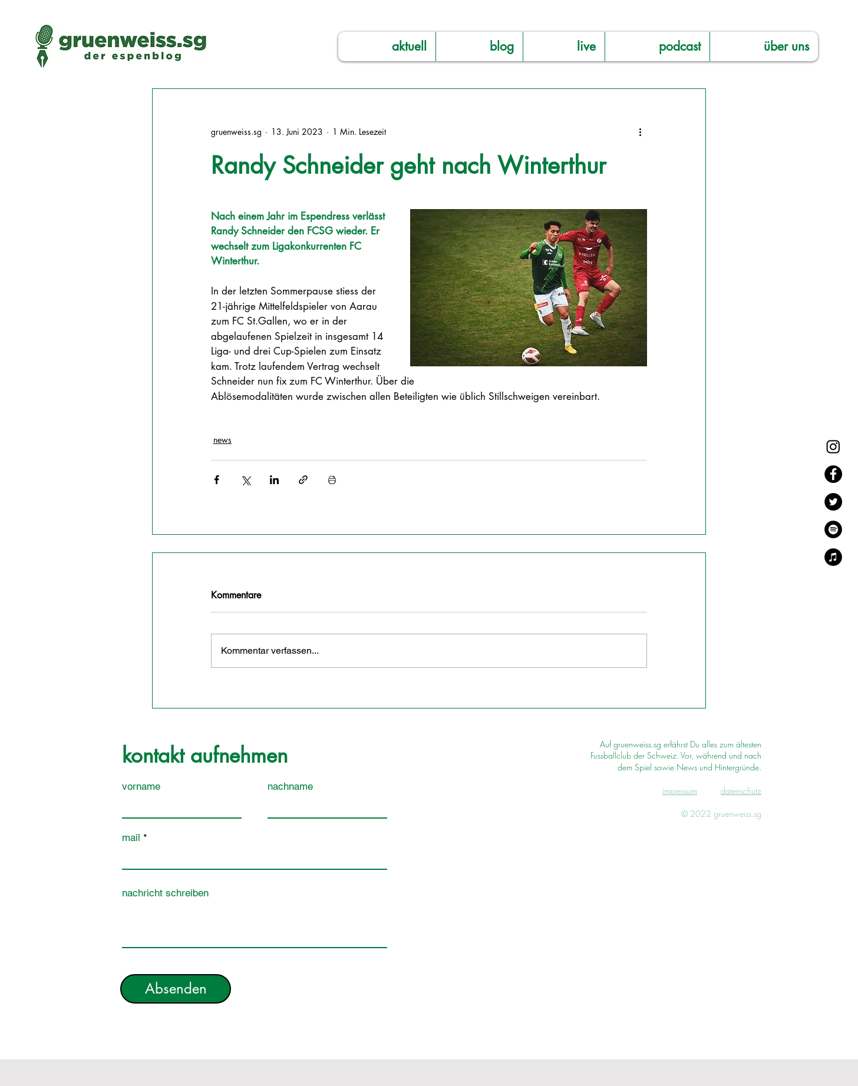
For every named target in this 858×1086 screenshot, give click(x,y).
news (222, 439)
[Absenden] (175, 989)
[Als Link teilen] (303, 479)
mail (131, 838)
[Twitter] (833, 502)
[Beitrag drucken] (332, 479)
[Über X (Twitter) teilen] (245, 479)
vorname (141, 787)
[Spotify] (833, 529)
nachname (290, 787)
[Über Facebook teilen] (216, 479)
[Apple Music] (833, 557)
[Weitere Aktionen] (640, 131)
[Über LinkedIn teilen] (274, 479)
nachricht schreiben (165, 893)
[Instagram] (833, 446)
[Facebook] (833, 474)
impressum (679, 790)
